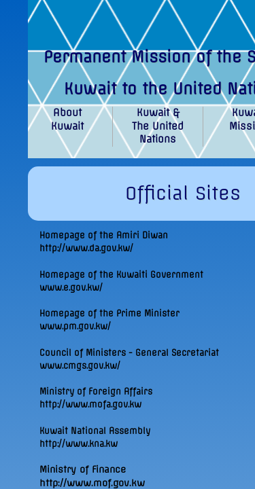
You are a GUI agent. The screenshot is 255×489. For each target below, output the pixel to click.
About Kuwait (67, 119)
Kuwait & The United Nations (158, 126)
